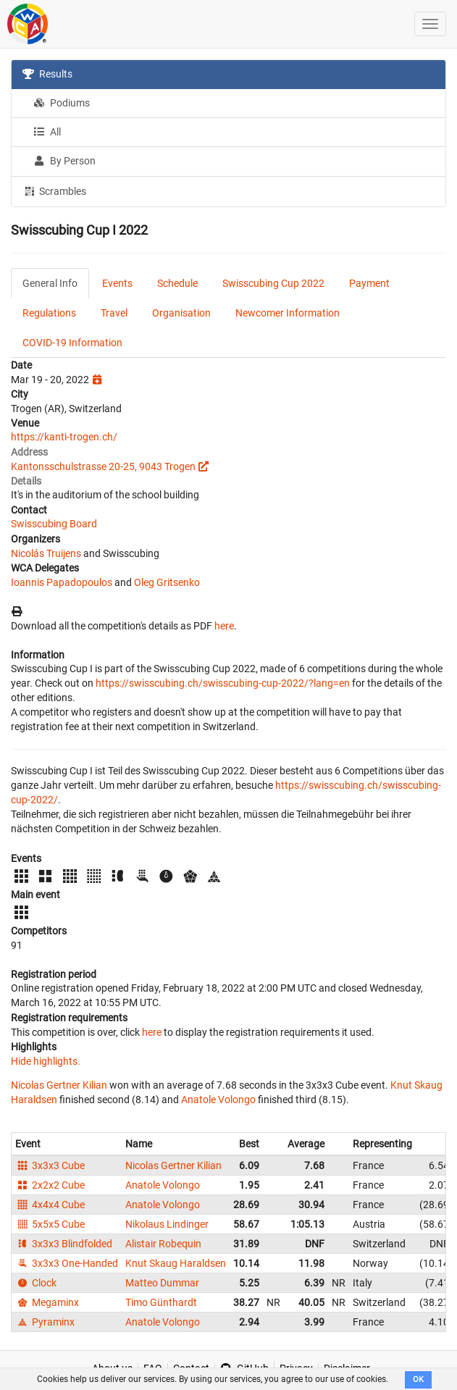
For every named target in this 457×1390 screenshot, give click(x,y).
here (224, 626)
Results (47, 74)
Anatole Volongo (218, 1099)
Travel (114, 313)
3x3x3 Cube (50, 1165)
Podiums (61, 103)
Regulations (49, 313)
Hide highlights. (45, 1061)
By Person (64, 161)
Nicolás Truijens (46, 553)
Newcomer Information (287, 313)
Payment (369, 283)
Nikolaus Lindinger (167, 1224)
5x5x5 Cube (50, 1224)
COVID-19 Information (72, 342)
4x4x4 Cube (50, 1204)
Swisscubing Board (54, 523)
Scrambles (54, 190)
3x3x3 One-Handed (66, 1263)
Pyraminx (45, 1322)
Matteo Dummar (162, 1283)
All (47, 132)
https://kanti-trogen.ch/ (64, 437)
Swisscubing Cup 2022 (273, 283)
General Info (49, 283)
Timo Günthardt (161, 1302)
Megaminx (47, 1302)
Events (117, 283)
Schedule (177, 283)
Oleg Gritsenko (167, 582)
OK (418, 1379)
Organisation (181, 313)
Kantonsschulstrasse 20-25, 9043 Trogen (103, 466)
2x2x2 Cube (50, 1185)
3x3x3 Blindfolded (63, 1243)
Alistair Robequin (163, 1243)
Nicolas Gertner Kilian (59, 1085)
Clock (35, 1283)
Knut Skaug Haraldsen (175, 1263)
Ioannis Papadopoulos (61, 582)
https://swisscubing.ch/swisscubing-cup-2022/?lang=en (223, 683)
